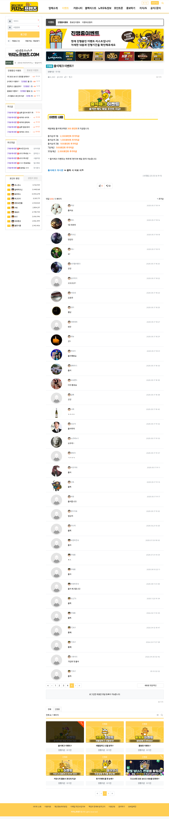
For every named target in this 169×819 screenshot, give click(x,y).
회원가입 (155, 3)
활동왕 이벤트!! (145, 745)
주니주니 (18, 185)
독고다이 (18, 198)
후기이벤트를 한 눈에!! (105, 779)
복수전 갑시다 (18, 148)
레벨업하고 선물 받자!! (105, 745)
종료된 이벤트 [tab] (33, 70)
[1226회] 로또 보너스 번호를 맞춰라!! (144, 779)
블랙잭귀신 (18, 189)
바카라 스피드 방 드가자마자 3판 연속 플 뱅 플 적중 (19, 132)
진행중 (57, 709)
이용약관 (48, 806)
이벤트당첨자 (87, 22)
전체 (49, 709)
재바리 (17, 212)
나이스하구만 (17, 158)
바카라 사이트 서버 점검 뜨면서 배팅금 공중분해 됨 (20, 117)
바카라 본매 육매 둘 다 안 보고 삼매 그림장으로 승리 (20, 122)
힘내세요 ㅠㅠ (18, 168)
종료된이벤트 (75, 22)
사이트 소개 (37, 806)
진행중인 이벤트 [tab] (14, 70)
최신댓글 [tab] (11, 142)
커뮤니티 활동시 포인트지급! (65, 779)
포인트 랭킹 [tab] (14, 178)
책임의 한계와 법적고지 (97, 806)
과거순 (160, 199)
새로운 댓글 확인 (150, 685)
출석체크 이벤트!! (65, 745)
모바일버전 (132, 806)
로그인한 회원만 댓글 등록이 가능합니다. (104, 694)
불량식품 (18, 225)
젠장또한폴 (18, 203)
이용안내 (112, 806)
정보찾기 (36, 41)
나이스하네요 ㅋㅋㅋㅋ (20, 153)
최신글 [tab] (10, 106)
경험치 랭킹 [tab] (33, 178)
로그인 (145, 3)
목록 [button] (158, 77)
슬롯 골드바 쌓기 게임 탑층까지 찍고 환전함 (21, 112)
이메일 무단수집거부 (78, 806)
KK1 (16, 216)
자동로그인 (16, 41)
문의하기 (121, 806)
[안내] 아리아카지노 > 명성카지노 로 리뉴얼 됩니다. (37, 63)
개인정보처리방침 (60, 806)
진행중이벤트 (63, 22)
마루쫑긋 (18, 221)
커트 (16, 208)
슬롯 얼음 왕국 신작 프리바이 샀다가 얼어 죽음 (19, 127)
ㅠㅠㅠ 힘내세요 (18, 163)
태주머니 (18, 194)
